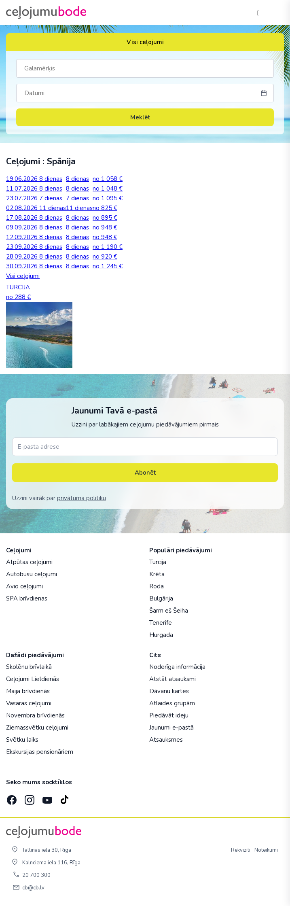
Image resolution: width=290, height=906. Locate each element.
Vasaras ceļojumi (28, 703)
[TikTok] (64, 797)
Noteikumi (266, 850)
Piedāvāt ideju (168, 715)
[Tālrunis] (258, 12)
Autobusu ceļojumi (31, 574)
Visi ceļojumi (145, 42)
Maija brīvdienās (28, 691)
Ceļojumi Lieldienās (32, 679)
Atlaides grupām (172, 703)
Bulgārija (161, 598)
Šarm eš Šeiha (168, 611)
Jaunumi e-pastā (171, 728)
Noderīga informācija (177, 667)
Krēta (157, 574)
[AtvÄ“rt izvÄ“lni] (274, 12)
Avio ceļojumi (24, 586)
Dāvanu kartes (169, 691)
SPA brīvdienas (26, 598)
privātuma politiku (81, 498)
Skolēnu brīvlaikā (29, 667)
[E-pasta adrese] (145, 446)
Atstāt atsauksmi (172, 679)
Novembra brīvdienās (35, 715)
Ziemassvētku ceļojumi (37, 728)
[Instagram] (29, 797)
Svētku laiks (22, 740)
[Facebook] (11, 797)
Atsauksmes (166, 740)
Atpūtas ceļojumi (29, 562)
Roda (156, 586)
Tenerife (160, 623)
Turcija (157, 562)
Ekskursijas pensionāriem (39, 752)
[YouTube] (46, 797)
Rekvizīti (240, 850)
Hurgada (161, 635)
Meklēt (145, 117)
